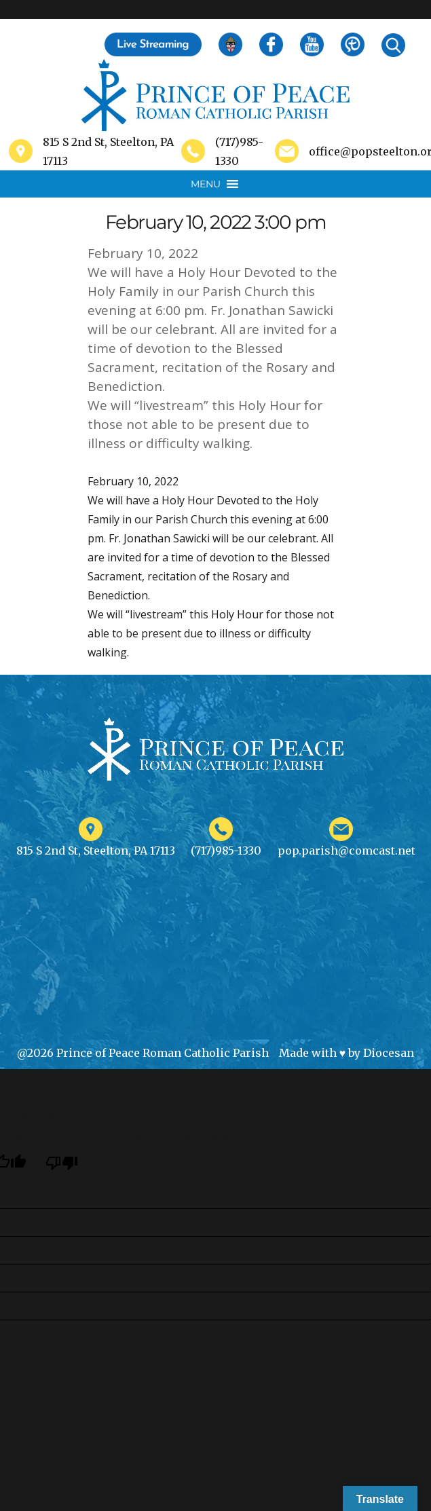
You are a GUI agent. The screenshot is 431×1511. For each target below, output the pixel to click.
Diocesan (388, 1053)
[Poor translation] (62, 1163)
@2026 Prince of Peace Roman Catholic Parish (143, 1053)
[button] (206, 184)
